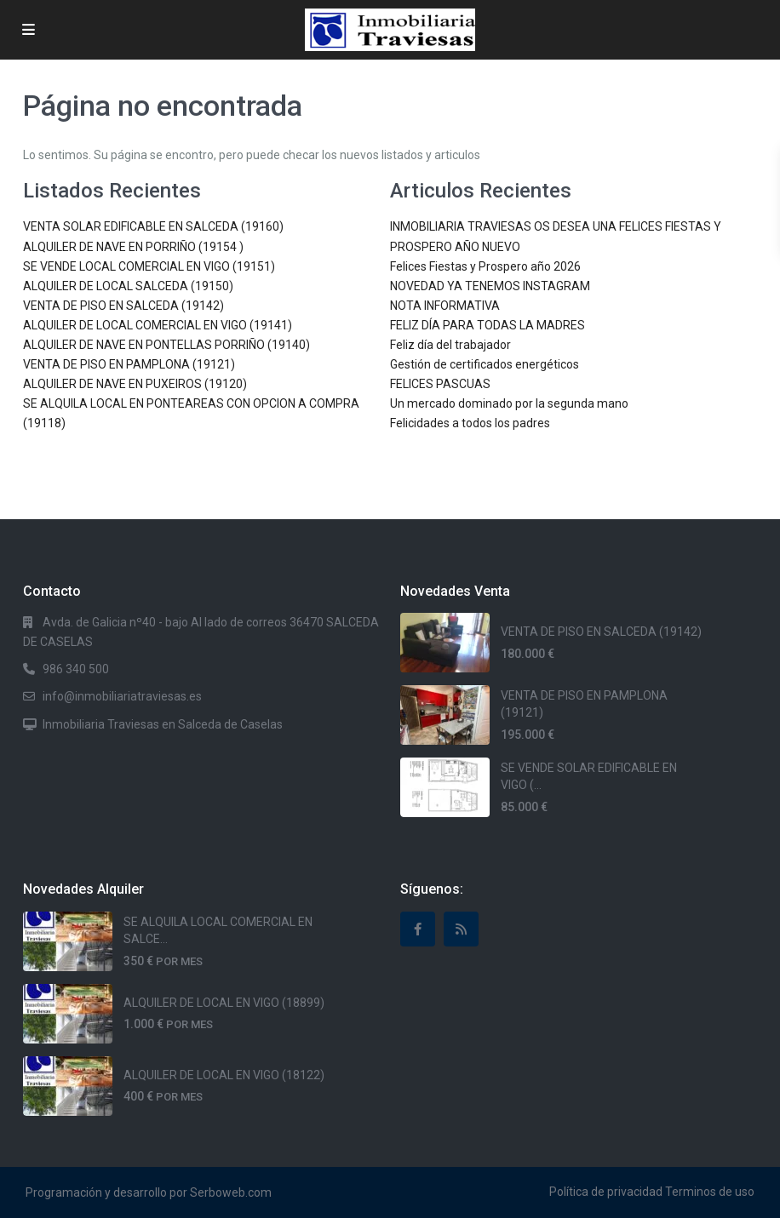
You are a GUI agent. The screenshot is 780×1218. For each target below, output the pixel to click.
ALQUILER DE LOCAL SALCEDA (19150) (128, 286)
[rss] (461, 929)
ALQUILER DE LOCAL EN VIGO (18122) (223, 1075)
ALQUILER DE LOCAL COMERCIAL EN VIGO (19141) (157, 325)
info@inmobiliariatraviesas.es (122, 696)
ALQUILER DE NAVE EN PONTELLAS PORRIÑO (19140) (166, 345)
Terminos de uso (709, 1191)
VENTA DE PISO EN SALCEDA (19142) (123, 305)
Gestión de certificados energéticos (484, 364)
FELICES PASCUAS (440, 384)
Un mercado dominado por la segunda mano (509, 403)
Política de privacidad (605, 1191)
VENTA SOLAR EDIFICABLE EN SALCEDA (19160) (153, 226)
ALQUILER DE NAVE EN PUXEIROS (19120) (135, 384)
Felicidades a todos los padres (470, 423)
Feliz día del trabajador (450, 345)
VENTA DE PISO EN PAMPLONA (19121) (129, 364)
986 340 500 (76, 669)
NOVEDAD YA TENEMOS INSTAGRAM (490, 286)
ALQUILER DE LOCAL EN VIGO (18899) (223, 1002)
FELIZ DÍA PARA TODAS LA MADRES (487, 325)
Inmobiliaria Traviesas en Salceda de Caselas (163, 724)
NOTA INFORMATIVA (445, 305)
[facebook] (417, 929)
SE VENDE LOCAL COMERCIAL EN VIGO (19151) (149, 266)
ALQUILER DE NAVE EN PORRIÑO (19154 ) (133, 247)
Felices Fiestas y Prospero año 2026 (485, 266)
